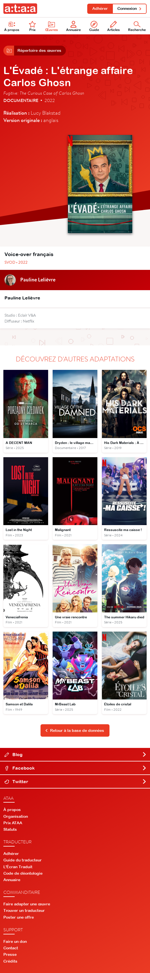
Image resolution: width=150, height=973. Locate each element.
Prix (32, 26)
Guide (94, 26)
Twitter (76, 781)
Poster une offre (18, 917)
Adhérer (100, 8)
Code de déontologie (22, 873)
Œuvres (51, 26)
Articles (113, 26)
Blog (76, 754)
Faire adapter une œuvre (26, 904)
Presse (10, 954)
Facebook (76, 767)
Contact (10, 948)
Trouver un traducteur (24, 910)
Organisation (15, 816)
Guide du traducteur (22, 860)
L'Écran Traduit (17, 867)
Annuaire (73, 26)
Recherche (137, 26)
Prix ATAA (12, 823)
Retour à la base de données (74, 730)
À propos (11, 26)
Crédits (10, 961)
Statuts (10, 829)
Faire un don (15, 941)
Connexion (129, 8)
